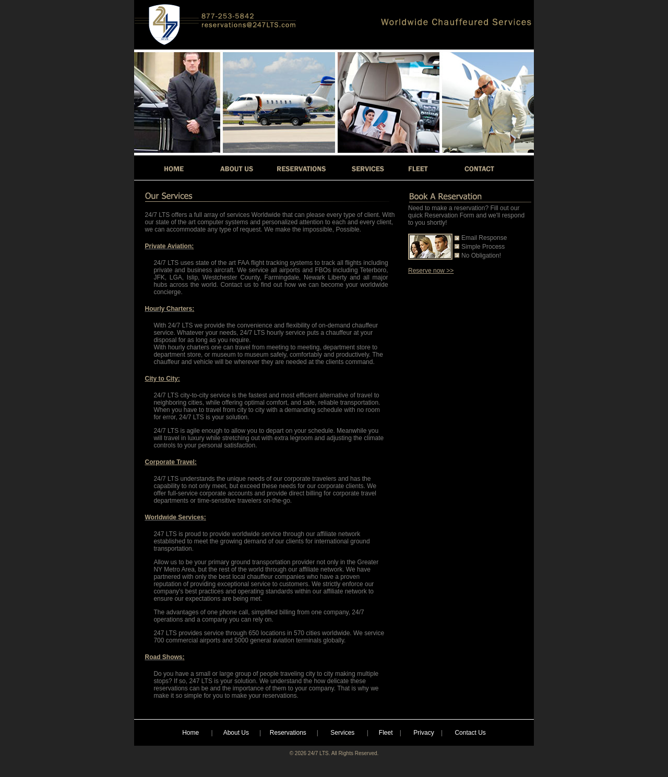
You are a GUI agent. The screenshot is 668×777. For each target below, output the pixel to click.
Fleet (386, 732)
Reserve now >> (431, 270)
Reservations (288, 732)
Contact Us (470, 732)
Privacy (423, 732)
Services (342, 732)
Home (190, 732)
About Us (236, 732)
